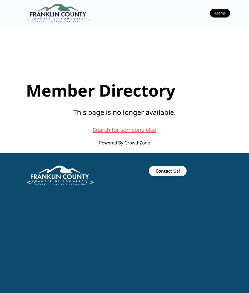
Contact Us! (167, 171)
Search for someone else (124, 130)
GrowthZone (137, 143)
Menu (220, 13)
